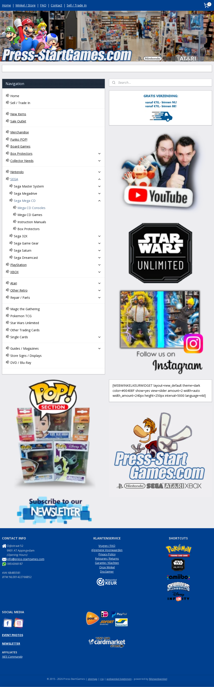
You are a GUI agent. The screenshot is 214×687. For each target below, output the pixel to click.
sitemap (92, 678)
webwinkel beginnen (119, 678)
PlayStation (55, 265)
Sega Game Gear (57, 243)
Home (6, 5)
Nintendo (55, 172)
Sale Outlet (18, 121)
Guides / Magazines (55, 348)
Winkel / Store (25, 5)
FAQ (43, 5)
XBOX (55, 272)
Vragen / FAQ (106, 546)
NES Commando (12, 657)
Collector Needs (55, 161)
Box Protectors (55, 153)
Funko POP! (18, 139)
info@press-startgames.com (25, 559)
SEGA (55, 179)
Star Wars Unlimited (24, 323)
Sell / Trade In (77, 5)
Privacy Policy (107, 554)
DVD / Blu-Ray (20, 362)
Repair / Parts (55, 297)
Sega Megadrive (57, 193)
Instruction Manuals (31, 222)
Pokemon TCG (21, 316)
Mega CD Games (29, 215)
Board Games (20, 146)
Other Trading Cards (25, 330)
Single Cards (55, 337)
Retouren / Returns (107, 559)
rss (102, 678)
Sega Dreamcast (57, 257)
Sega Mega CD (57, 200)
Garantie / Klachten (107, 563)
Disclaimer (107, 572)
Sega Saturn (57, 250)
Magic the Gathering (25, 309)
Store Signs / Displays (26, 355)
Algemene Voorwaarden (106, 550)
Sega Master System (57, 186)
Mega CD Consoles (31, 208)
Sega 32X (57, 236)
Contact (56, 5)
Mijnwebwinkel (158, 678)
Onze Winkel (107, 567)
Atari (55, 283)
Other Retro (55, 290)
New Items (18, 114)
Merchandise (19, 132)
